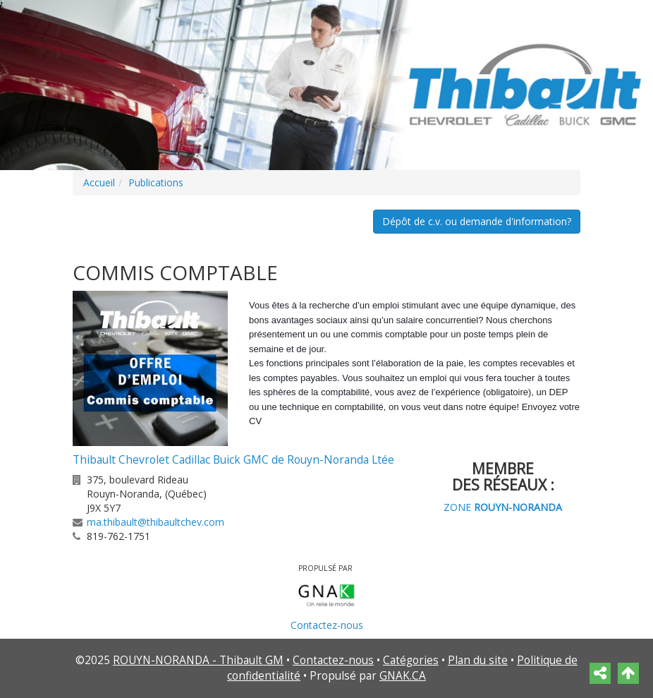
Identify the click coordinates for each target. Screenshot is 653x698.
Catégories (411, 660)
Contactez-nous (327, 625)
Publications (155, 182)
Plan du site (478, 660)
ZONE (503, 507)
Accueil (99, 182)
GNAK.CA (402, 675)
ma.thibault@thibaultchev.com (155, 522)
